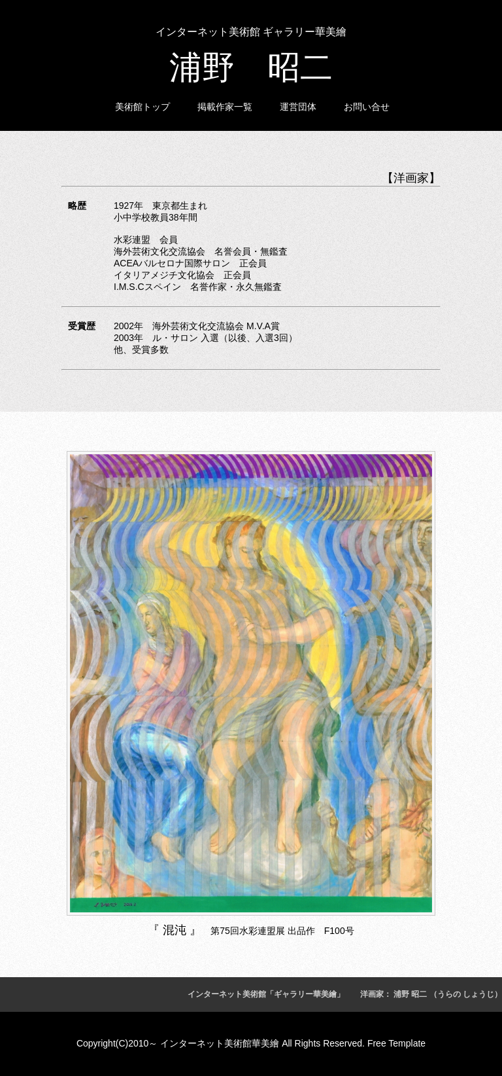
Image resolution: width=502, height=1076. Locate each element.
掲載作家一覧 (224, 106)
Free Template (396, 1043)
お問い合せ (367, 106)
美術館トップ (142, 106)
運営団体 (298, 106)
